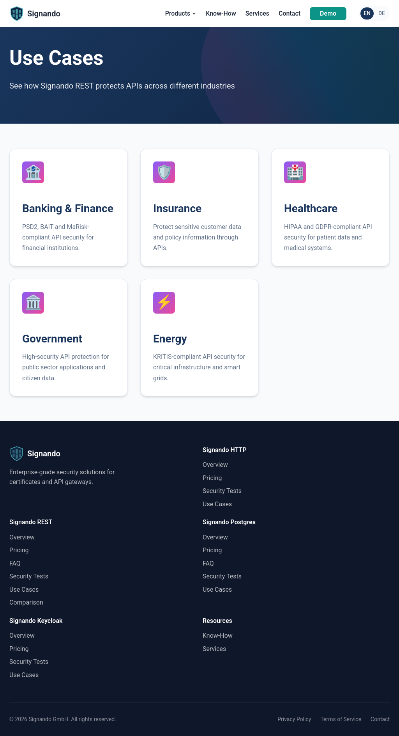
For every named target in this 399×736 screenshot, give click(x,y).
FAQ (15, 563)
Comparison (26, 602)
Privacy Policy (294, 719)
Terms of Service (340, 719)
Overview (215, 464)
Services (257, 13)
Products (181, 13)
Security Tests (222, 491)
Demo (328, 13)
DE (381, 13)
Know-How (221, 13)
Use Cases (217, 504)
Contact (289, 13)
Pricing (212, 478)
